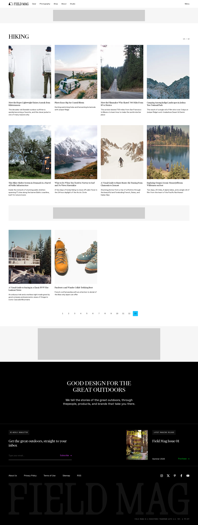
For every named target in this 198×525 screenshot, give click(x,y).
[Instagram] (161, 475)
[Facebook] (181, 475)
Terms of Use (49, 476)
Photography (45, 4)
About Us (13, 476)
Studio (72, 4)
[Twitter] (168, 475)
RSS (79, 476)
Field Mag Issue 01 (165, 441)
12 (129, 313)
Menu (187, 4)
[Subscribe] (66, 455)
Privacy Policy (30, 476)
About (63, 4)
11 (123, 313)
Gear (34, 4)
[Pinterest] (174, 475)
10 (117, 313)
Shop (56, 4)
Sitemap (66, 476)
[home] (19, 4)
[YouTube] (187, 475)
